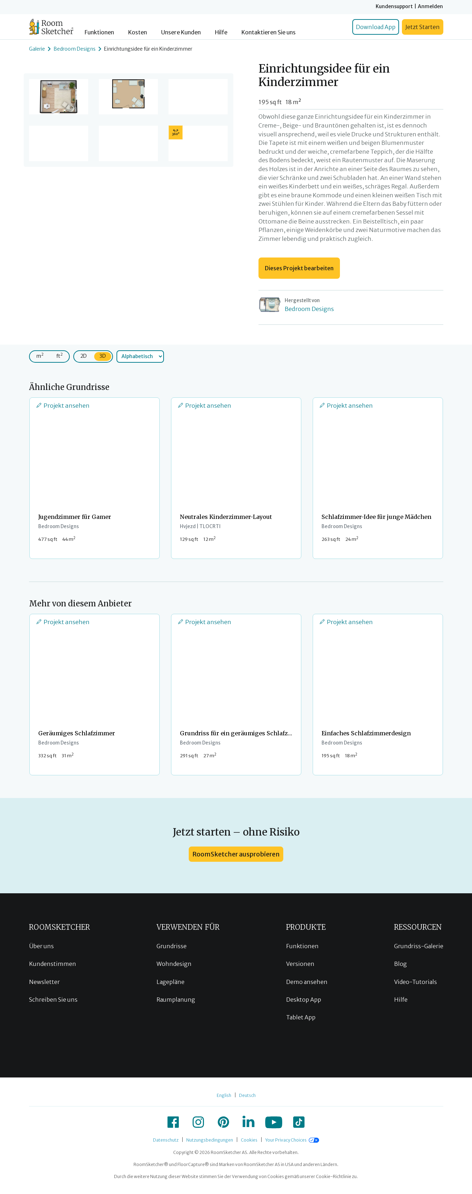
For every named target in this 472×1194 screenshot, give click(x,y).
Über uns (41, 946)
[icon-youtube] (273, 1122)
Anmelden (430, 6)
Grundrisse (172, 946)
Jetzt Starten (422, 26)
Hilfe (221, 32)
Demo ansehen (307, 981)
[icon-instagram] (198, 1122)
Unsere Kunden (181, 32)
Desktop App (303, 999)
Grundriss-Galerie (418, 946)
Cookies (249, 1140)
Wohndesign (174, 963)
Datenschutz (165, 1140)
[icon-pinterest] (223, 1122)
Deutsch (247, 1095)
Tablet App (300, 1017)
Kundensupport (394, 6)
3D (102, 356)
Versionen (300, 963)
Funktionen (99, 32)
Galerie (37, 49)
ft (59, 355)
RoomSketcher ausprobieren (236, 854)
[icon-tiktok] (298, 1122)
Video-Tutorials (415, 981)
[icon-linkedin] (248, 1122)
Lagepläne (170, 981)
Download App (376, 26)
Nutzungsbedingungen (209, 1140)
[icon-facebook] (173, 1122)
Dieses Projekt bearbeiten (299, 268)
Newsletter (44, 981)
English (224, 1095)
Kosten (137, 32)
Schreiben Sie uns (53, 999)
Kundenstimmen (52, 963)
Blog (400, 963)
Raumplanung (176, 999)
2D (83, 356)
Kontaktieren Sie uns (268, 32)
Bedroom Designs (74, 49)
